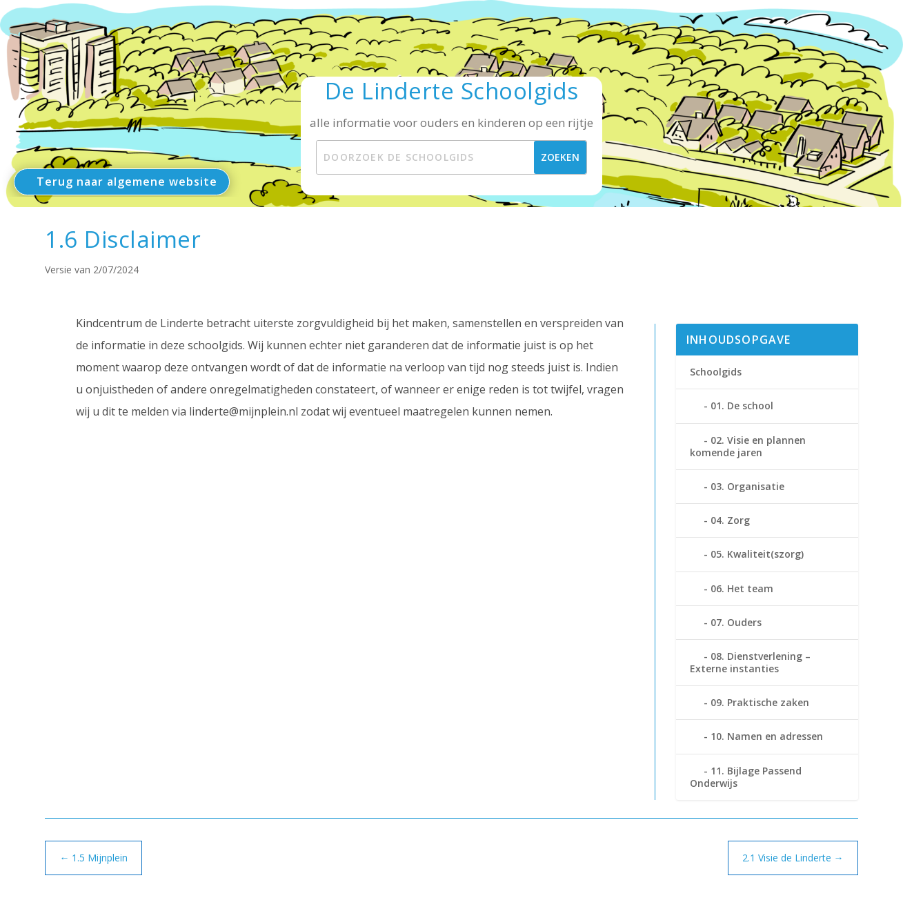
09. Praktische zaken (760, 702)
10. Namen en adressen (767, 736)
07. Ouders (736, 622)
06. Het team (742, 588)
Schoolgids (716, 371)
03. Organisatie (747, 486)
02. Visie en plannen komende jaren (748, 446)
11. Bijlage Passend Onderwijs (746, 777)
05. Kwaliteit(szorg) (757, 553)
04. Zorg (730, 520)
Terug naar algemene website (127, 181)
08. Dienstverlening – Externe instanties (750, 662)
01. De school (742, 405)
